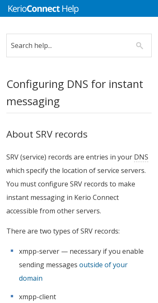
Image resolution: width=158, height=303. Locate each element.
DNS (20, 170)
